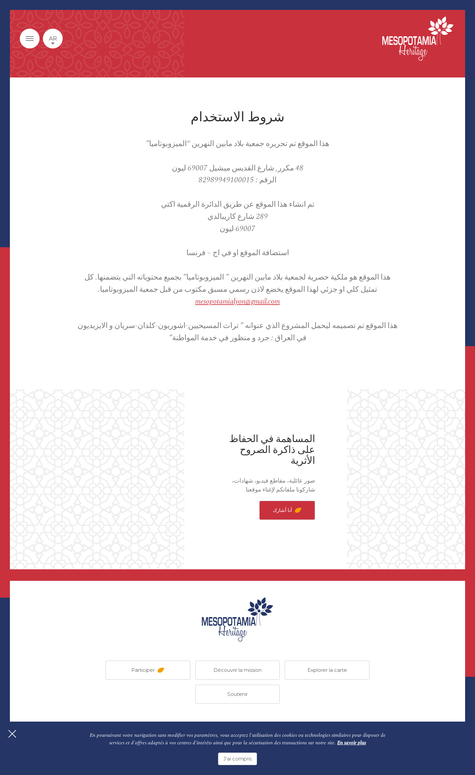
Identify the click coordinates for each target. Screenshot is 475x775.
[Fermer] (19, 744)
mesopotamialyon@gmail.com (237, 301)
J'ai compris (237, 759)
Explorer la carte (327, 670)
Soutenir (237, 694)
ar (53, 38)
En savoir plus (351, 745)
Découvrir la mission (237, 670)
